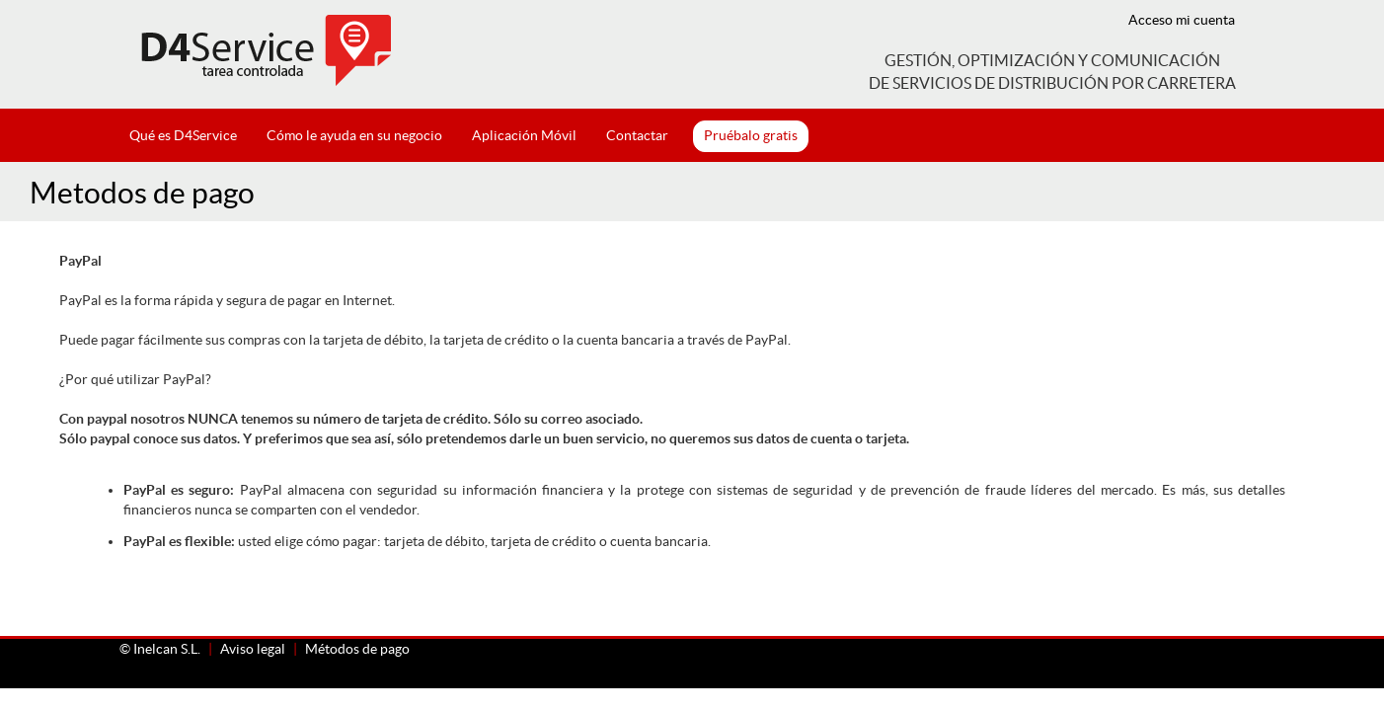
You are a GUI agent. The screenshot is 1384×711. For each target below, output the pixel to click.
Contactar (637, 135)
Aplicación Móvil (524, 135)
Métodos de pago (357, 649)
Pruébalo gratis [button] (751, 135)
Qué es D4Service (183, 135)
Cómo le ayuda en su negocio (354, 135)
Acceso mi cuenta (1181, 20)
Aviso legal (252, 649)
